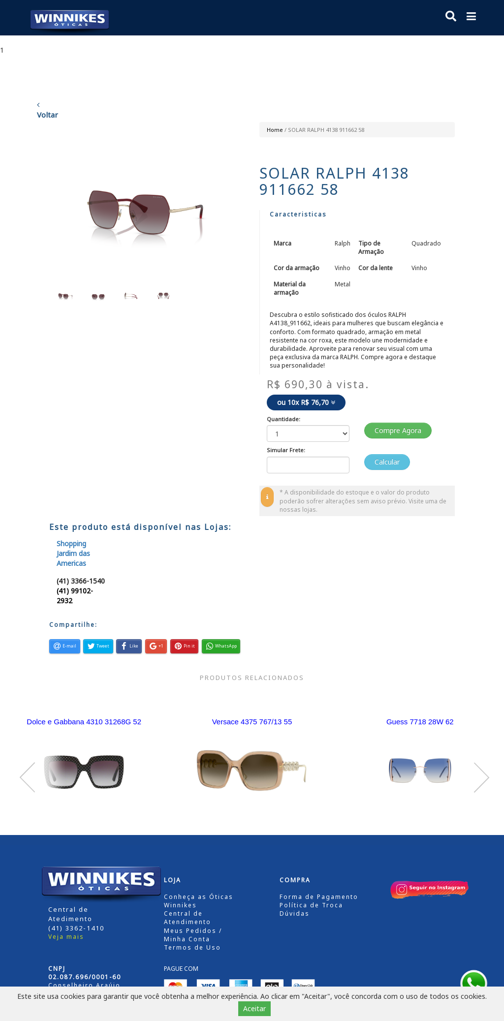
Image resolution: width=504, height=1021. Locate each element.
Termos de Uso (192, 947)
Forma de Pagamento (319, 897)
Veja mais (66, 936)
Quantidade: (283, 419)
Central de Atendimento (187, 917)
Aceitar (254, 1008)
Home (275, 129)
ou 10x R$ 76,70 (306, 402)
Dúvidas (295, 913)
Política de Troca (311, 905)
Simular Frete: (286, 450)
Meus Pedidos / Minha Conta (193, 935)
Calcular (387, 461)
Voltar (47, 110)
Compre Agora (398, 430)
